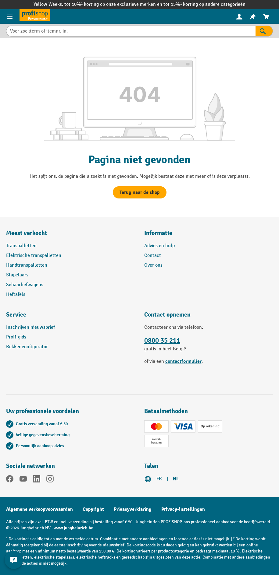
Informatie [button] (158, 233)
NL (176, 479)
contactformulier (183, 361)
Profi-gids (16, 337)
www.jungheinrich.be (73, 528)
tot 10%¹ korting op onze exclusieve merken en (113, 4)
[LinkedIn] (36, 480)
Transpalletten (21, 246)
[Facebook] (9, 480)
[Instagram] (50, 480)
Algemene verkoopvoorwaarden (39, 509)
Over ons (153, 265)
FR (159, 479)
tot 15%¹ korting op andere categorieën (204, 4)
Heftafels (15, 294)
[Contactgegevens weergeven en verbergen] (14, 560)
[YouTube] (23, 480)
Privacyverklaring (133, 509)
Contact (152, 255)
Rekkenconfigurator (27, 347)
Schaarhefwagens (24, 285)
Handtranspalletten (26, 265)
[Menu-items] (10, 16)
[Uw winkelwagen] (266, 16)
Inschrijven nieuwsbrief (30, 327)
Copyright (93, 509)
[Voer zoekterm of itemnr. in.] (131, 31)
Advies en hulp (159, 246)
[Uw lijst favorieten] (252, 16)
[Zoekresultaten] (264, 31)
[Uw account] (239, 16)
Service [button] (16, 314)
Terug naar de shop (140, 192)
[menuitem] (239, 16)
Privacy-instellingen (183, 509)
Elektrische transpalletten (33, 255)
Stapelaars (17, 275)
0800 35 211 (162, 340)
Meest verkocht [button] (26, 233)
